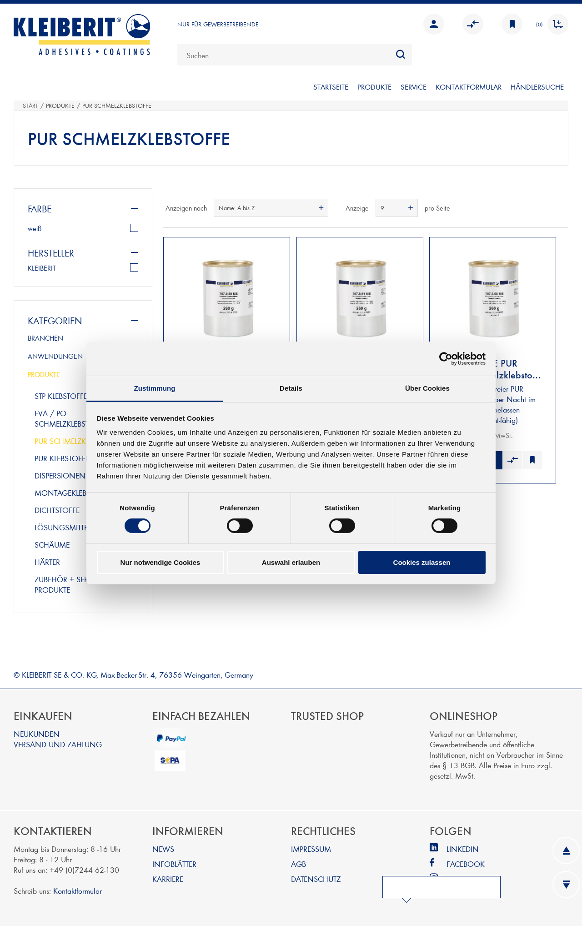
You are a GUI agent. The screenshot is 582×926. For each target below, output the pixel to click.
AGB (298, 863)
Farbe (39, 208)
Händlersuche (537, 86)
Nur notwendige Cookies (160, 562)
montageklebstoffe (73, 492)
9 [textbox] (382, 208)
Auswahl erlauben (291, 562)
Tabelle (544, 208)
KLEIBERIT (42, 267)
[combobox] (294, 54)
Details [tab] (291, 388)
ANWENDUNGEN (55, 356)
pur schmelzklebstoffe (78, 440)
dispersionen (60, 475)
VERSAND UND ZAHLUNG (58, 744)
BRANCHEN (45, 337)
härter (47, 561)
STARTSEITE (330, 86)
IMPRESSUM (311, 848)
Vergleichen (472, 24)
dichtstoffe (57, 509)
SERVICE (413, 86)
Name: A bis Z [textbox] (237, 208)
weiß (34, 228)
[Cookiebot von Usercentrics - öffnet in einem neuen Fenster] (446, 358)
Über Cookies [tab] (427, 388)
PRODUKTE (374, 86)
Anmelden (433, 24)
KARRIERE (167, 878)
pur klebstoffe (62, 458)
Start (30, 105)
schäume (52, 544)
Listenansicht (560, 208)
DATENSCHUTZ (316, 878)
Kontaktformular (77, 890)
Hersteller (51, 253)
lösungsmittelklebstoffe (82, 527)
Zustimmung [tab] (155, 388)
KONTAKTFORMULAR (469, 86)
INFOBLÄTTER (174, 863)
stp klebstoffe (61, 395)
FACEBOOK (466, 863)
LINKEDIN (463, 848)
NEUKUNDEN (37, 733)
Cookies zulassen (422, 562)
